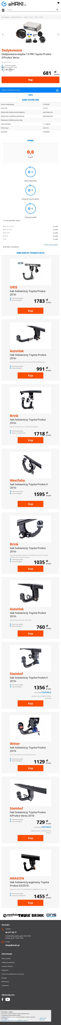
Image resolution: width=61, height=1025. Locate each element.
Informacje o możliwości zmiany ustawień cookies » (14, 1020)
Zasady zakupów (7, 966)
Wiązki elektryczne (16, 17)
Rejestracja (5, 981)
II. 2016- (41, 17)
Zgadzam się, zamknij (43, 1019)
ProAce (31, 17)
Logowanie (5, 985)
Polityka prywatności (8, 962)
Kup (30, 79)
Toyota (26, 17)
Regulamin (5, 970)
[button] (3, 35)
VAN (36, 17)
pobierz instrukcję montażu (30, 90)
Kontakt (4, 978)
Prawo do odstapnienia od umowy (13, 974)
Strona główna (6, 17)
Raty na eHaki (6, 958)
